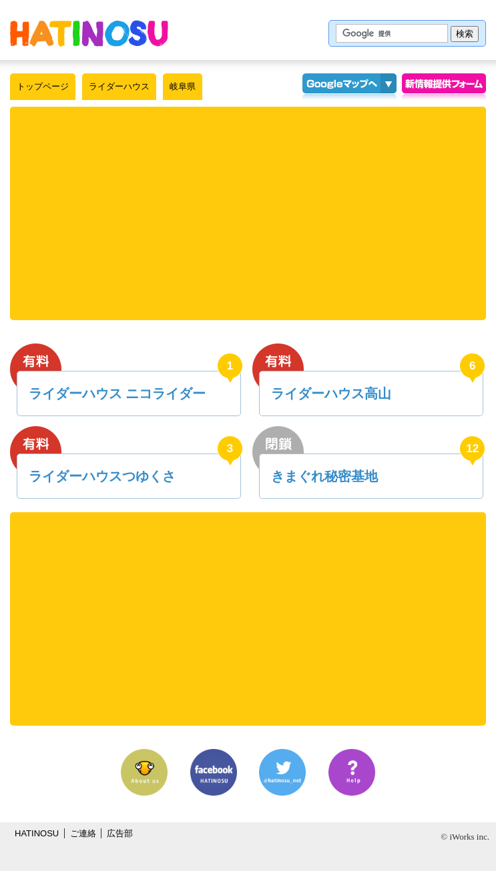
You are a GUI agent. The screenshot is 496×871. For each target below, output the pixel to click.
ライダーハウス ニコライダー (117, 393)
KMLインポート (389, 86)
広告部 (120, 833)
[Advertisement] (253, 213)
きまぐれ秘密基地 (324, 476)
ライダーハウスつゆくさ (102, 476)
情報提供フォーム (444, 86)
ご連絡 (83, 833)
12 (472, 448)
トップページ (43, 86)
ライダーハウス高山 (331, 393)
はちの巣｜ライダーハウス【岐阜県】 (89, 33)
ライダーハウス (119, 86)
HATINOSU (37, 833)
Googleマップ (341, 86)
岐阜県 (183, 86)
